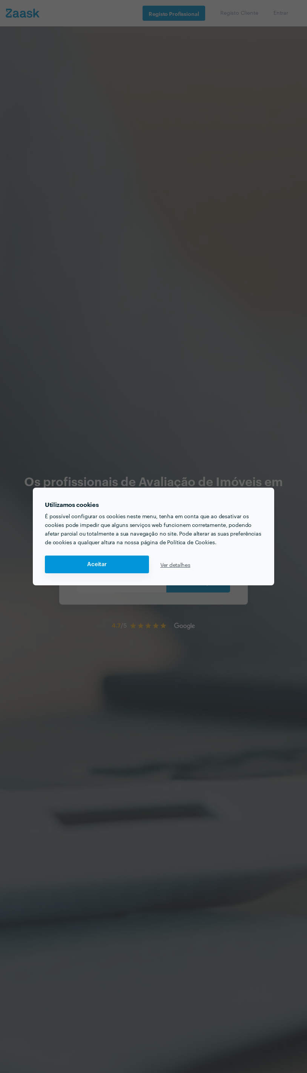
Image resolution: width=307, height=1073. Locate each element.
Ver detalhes (175, 564)
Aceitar (97, 564)
